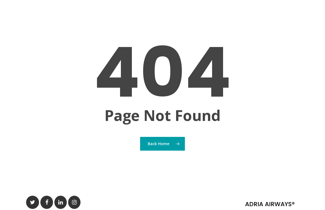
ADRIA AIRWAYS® (270, 204)
